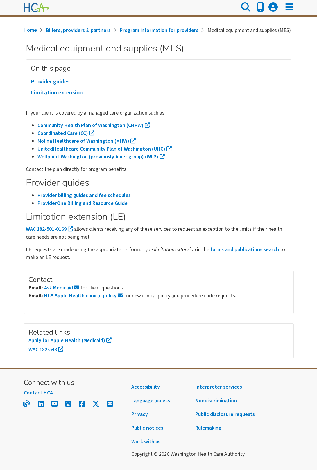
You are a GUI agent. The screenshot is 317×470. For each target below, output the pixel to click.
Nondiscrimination (216, 400)
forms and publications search (244, 249)
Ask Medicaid (61, 288)
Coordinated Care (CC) (65, 133)
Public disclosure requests (225, 414)
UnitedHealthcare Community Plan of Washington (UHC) (104, 149)
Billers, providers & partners (78, 30)
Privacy (139, 414)
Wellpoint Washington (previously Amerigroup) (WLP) (101, 156)
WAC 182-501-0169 (49, 229)
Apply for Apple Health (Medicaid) (70, 340)
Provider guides (50, 82)
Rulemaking (208, 428)
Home (30, 30)
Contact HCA (38, 392)
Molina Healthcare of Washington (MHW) (86, 141)
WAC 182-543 (45, 349)
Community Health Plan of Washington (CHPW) (93, 125)
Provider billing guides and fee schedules (84, 195)
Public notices (147, 428)
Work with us (145, 441)
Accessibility (145, 387)
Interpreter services (218, 387)
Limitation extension (57, 93)
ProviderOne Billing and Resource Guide (82, 203)
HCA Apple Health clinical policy (83, 295)
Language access (150, 400)
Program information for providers (159, 30)
